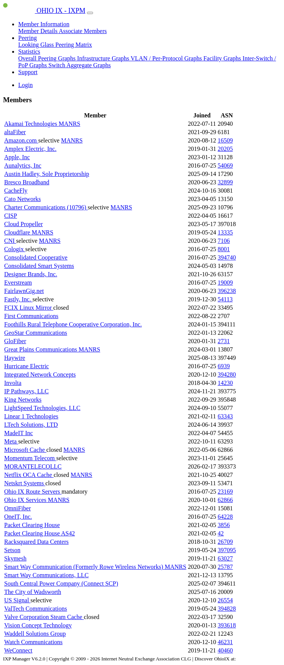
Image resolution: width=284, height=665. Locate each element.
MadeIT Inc (18, 433)
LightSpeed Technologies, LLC (42, 408)
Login (25, 85)
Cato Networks (22, 199)
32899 (225, 182)
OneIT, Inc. (18, 516)
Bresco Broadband (26, 182)
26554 (225, 600)
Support (28, 72)
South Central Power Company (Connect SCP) (61, 583)
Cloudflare (18, 232)
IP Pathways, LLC (26, 391)
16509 (225, 140)
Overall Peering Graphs (47, 58)
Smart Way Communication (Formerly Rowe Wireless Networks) (84, 567)
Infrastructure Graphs (104, 58)
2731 (224, 341)
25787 (225, 567)
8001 (224, 249)
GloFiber (15, 341)
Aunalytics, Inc (22, 165)
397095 (227, 550)
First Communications (31, 316)
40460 (225, 650)
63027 (225, 558)
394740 (227, 257)
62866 (225, 500)
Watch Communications (33, 642)
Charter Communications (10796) (46, 207)
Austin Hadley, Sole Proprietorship (46, 174)
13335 (225, 232)
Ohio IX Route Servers (33, 491)
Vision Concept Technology (38, 625)
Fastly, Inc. (18, 299)
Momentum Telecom (30, 458)
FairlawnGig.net (24, 291)
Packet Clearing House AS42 (39, 533)
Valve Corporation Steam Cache (44, 617)
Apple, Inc (17, 157)
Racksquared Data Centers (36, 541)
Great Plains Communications (41, 349)
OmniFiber (17, 508)
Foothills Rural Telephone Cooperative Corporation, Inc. (73, 324)
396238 (227, 291)
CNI (10, 241)
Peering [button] (27, 38)
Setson (12, 550)
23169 (225, 491)
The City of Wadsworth (32, 592)
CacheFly (15, 190)
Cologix (14, 249)
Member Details (38, 31)
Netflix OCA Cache (29, 475)
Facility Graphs (223, 58)
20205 (225, 149)
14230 (225, 383)
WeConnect (18, 650)
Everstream (18, 282)
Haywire (14, 358)
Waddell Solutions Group (35, 633)
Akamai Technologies (31, 123)
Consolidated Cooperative (36, 257)
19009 (225, 282)
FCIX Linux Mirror (28, 307)
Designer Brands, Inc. (30, 274)
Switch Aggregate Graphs (79, 65)
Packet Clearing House (32, 525)
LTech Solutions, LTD (31, 424)
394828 (227, 608)
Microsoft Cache (25, 449)
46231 (225, 642)
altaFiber (15, 132)
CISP (10, 215)
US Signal (17, 600)
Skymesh (15, 558)
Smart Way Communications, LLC (46, 575)
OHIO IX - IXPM (44, 10)
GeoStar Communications (35, 332)
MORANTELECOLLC (33, 466)
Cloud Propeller (23, 224)
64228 (225, 516)
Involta (12, 383)
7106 (224, 241)
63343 (225, 416)
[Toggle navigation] (90, 13)
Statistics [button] (29, 51)
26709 (225, 541)
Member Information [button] (43, 24)
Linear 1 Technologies (31, 416)
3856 (224, 525)
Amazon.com (21, 140)
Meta (11, 441)
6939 (224, 366)
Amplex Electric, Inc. (30, 149)
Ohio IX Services (26, 500)
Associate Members (83, 31)
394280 (227, 374)
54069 (225, 165)
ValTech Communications (35, 608)
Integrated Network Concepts (40, 374)
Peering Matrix (73, 44)
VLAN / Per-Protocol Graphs (167, 58)
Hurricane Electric (26, 366)
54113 (225, 299)
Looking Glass (36, 44)
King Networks (22, 399)
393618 (227, 625)
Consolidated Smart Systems (39, 266)
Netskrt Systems (24, 483)
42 (221, 533)
